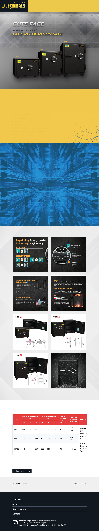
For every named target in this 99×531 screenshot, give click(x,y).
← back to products (22, 471)
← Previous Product (20, 484)
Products (16, 499)
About (15, 504)
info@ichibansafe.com (48, 521)
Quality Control (19, 509)
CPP (64, 525)
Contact (16, 513)
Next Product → (80, 484)
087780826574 (38, 523)
